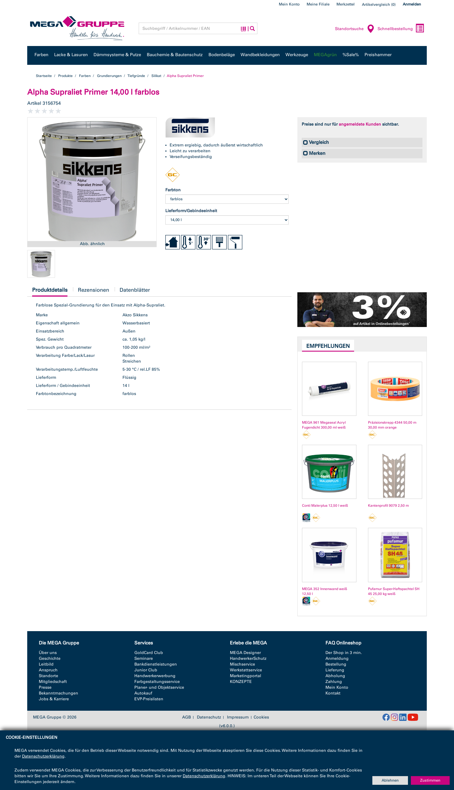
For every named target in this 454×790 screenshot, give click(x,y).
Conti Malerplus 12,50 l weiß (325, 506)
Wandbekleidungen (260, 54)
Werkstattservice (246, 670)
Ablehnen (390, 780)
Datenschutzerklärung (43, 756)
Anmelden (412, 4)
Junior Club (145, 670)
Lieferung (334, 670)
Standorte (48, 675)
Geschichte (50, 658)
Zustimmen (430, 780)
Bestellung (335, 664)
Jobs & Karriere (54, 699)
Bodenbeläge (221, 54)
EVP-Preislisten (148, 699)
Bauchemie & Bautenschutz (175, 54)
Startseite (44, 76)
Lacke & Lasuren (71, 54)
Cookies (261, 717)
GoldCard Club (148, 652)
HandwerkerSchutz (248, 658)
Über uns (48, 652)
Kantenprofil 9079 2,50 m (388, 506)
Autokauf (143, 693)
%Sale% (351, 54)
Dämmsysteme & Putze (117, 54)
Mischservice (242, 664)
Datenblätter (135, 290)
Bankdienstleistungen (155, 664)
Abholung (335, 675)
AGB (186, 717)
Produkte (65, 76)
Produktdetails (49, 291)
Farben (41, 54)
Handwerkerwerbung (154, 675)
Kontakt (332, 693)
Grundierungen (109, 76)
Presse (45, 687)
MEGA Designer (245, 652)
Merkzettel (345, 4)
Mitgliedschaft (53, 681)
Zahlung (333, 681)
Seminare (143, 658)
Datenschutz (209, 717)
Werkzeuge (296, 54)
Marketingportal (245, 675)
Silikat (156, 76)
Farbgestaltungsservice (157, 681)
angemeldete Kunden (360, 124)
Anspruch (48, 670)
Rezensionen (93, 290)
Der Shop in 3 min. (343, 652)
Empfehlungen (328, 346)
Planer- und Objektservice (159, 687)
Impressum (238, 717)
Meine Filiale (318, 4)
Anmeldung (337, 658)
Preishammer (378, 54)
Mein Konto (289, 4)
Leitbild (46, 664)
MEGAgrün (325, 54)
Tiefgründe (136, 76)
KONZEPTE (241, 681)
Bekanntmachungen (58, 693)
